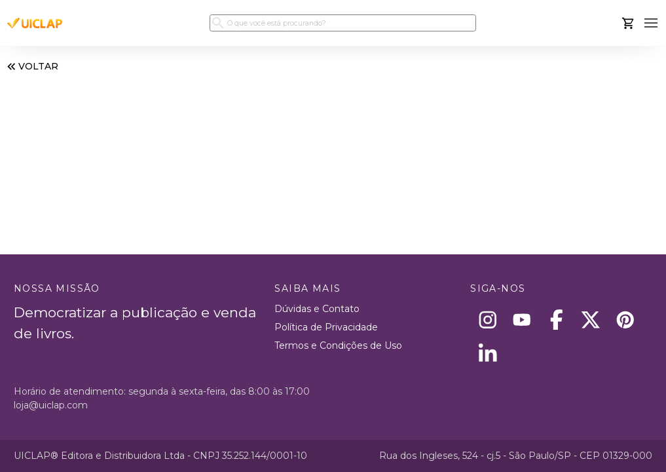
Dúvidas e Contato (317, 309)
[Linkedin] (487, 354)
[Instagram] (487, 319)
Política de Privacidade (326, 327)
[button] (651, 23)
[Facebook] (556, 319)
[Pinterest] (625, 319)
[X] (591, 319)
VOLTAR (31, 66)
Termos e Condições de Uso (338, 345)
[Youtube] (522, 319)
